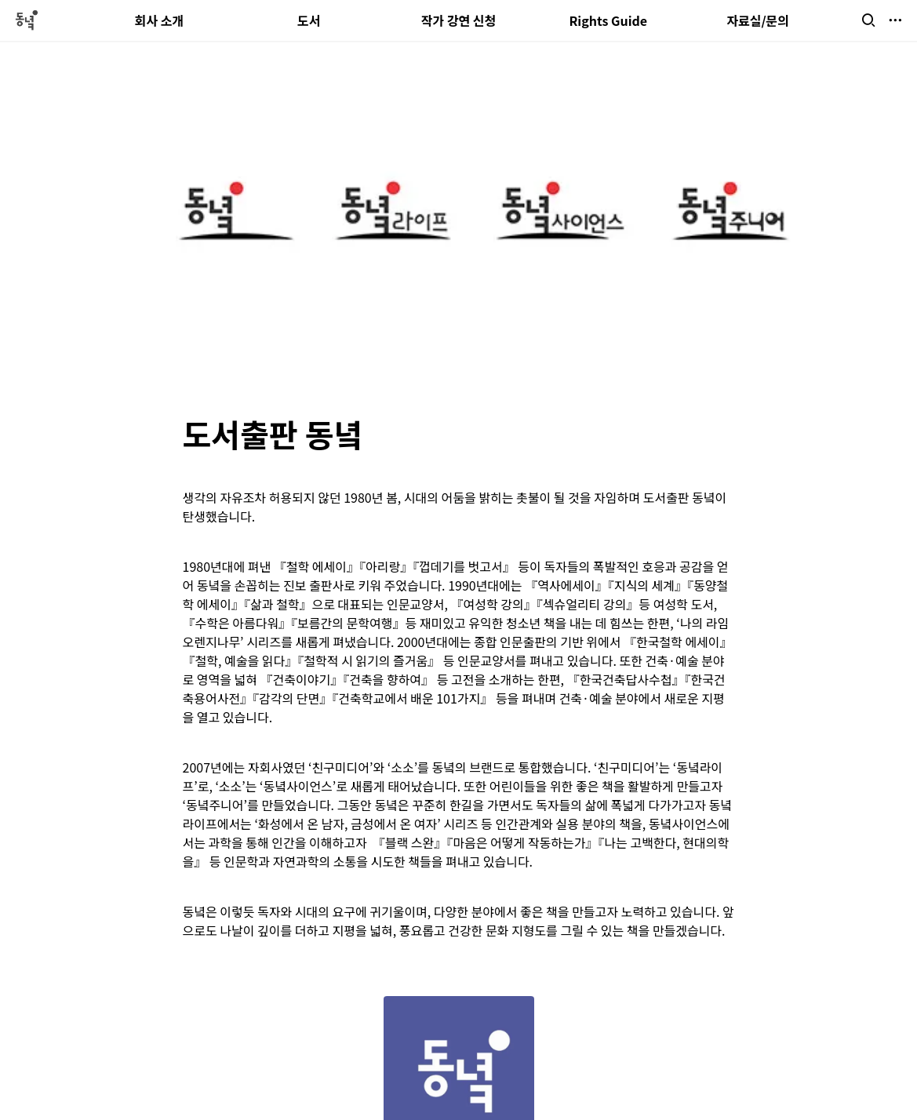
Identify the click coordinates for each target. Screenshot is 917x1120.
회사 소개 (159, 20)
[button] (868, 20)
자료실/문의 (757, 20)
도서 (308, 20)
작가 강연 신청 (459, 20)
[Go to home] (25, 20)
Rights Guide (608, 20)
